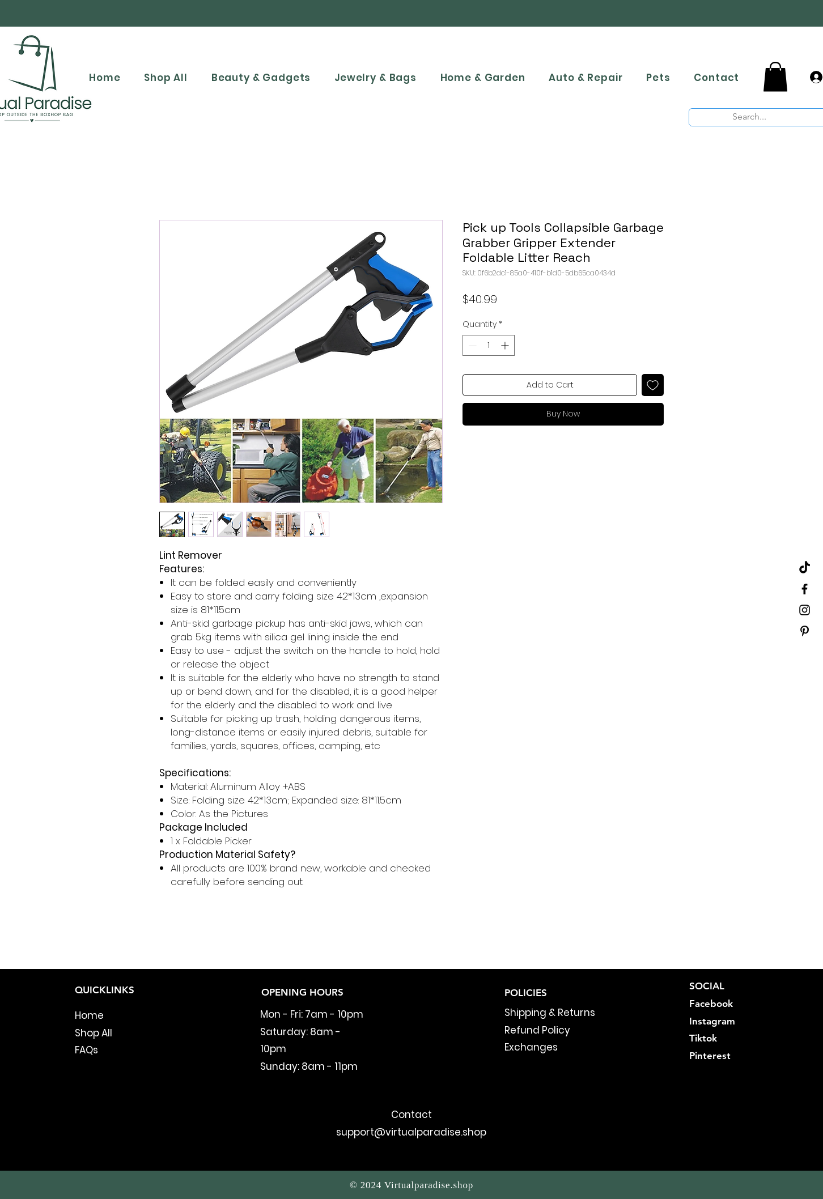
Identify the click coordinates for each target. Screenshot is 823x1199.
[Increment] (506, 345)
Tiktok (703, 1038)
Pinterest (710, 1055)
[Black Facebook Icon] (804, 589)
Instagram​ (712, 1021)
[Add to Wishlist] (653, 385)
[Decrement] (471, 345)
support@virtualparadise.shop (411, 1132)
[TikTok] (804, 568)
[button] (775, 77)
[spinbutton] (488, 345)
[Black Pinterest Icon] (804, 631)
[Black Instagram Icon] (804, 610)
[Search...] (749, 116)
